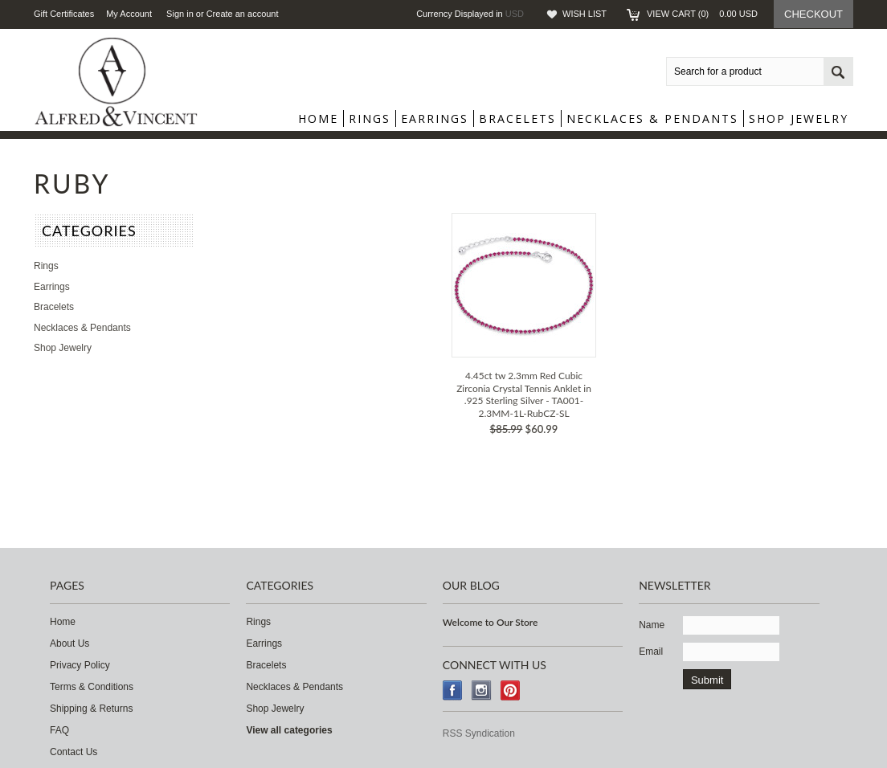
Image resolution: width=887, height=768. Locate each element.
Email (651, 651)
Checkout (813, 14)
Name (651, 625)
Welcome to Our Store (490, 622)
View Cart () (702, 13)
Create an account (242, 13)
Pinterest (511, 690)
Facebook (453, 690)
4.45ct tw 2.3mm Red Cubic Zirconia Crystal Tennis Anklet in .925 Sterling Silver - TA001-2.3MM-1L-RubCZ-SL (523, 394)
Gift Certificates (64, 13)
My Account (129, 13)
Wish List (584, 13)
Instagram (482, 690)
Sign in (180, 13)
